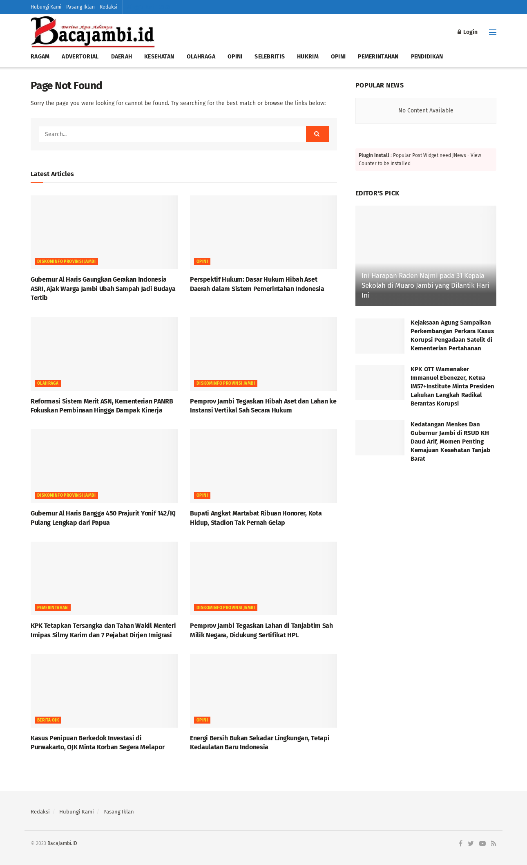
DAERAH (121, 56)
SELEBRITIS (270, 56)
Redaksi (108, 7)
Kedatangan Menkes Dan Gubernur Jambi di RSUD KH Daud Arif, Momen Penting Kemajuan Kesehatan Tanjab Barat (450, 441)
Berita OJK (48, 720)
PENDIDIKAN (427, 56)
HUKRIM (308, 56)
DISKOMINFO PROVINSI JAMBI (66, 261)
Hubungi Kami (46, 7)
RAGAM (40, 56)
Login (468, 32)
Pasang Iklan (80, 7)
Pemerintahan (52, 607)
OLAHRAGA (201, 56)
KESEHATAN (159, 56)
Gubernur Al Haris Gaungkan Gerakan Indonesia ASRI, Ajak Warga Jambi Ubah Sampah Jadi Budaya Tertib (103, 289)
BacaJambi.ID (62, 843)
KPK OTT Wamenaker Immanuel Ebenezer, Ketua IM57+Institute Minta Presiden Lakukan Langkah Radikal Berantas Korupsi (452, 386)
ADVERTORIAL (80, 56)
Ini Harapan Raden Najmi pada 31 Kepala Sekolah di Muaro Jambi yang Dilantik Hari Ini (425, 285)
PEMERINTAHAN (378, 56)
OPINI (235, 56)
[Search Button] (317, 134)
